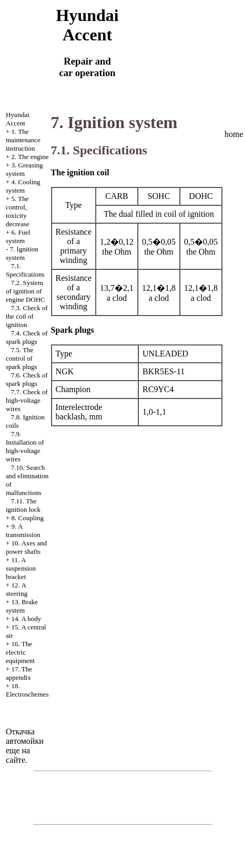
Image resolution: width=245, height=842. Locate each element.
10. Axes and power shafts (26, 547)
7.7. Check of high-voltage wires (27, 400)
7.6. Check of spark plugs (27, 379)
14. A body (27, 619)
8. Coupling (28, 518)
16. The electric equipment (20, 652)
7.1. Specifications (25, 270)
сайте (15, 759)
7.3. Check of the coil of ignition (27, 316)
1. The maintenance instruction (23, 140)
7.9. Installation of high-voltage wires (25, 446)
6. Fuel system (18, 236)
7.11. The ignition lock (23, 505)
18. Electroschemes (27, 690)
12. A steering (16, 589)
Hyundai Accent (17, 119)
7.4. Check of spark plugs (27, 337)
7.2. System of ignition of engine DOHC (25, 291)
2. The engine (30, 157)
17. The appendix (19, 673)
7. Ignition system (22, 253)
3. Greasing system (24, 169)
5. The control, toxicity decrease (17, 211)
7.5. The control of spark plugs (21, 358)
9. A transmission (23, 530)
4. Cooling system (23, 186)
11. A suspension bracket (21, 568)
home (233, 134)
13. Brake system (22, 606)
